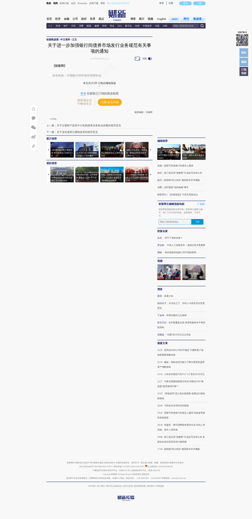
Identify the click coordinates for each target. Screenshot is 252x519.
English (161, 18)
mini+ (175, 18)
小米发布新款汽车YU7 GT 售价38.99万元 (184, 374)
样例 (202, 204)
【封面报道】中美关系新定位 (183, 194)
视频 (150, 18)
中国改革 (147, 26)
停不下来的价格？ (174, 238)
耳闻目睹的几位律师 (176, 315)
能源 (89, 26)
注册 (171, 3)
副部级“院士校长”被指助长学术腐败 (182, 180)
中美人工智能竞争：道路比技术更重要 (186, 245)
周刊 (186, 18)
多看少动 (168, 296)
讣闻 (165, 26)
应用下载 (93, 3)
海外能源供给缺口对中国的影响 (180, 252)
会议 (73, 3)
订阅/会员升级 (110, 102)
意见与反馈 (128, 486)
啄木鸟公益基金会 (114, 486)
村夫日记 (161, 322)
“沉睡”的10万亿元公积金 (178, 334)
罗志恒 (160, 245)
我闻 (55, 3)
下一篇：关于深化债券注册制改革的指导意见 (72, 132)
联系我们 (151, 486)
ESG (120, 26)
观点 (101, 18)
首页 (49, 18)
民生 (112, 26)
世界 (92, 18)
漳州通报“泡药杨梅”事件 (176, 187)
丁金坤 (160, 315)
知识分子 (161, 303)
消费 (81, 26)
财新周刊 (161, 194)
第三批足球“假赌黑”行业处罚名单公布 (183, 173)
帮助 (102, 3)
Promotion (82, 3)
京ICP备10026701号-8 (103, 466)
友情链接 (160, 486)
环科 (104, 26)
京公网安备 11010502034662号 (159, 466)
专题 (157, 26)
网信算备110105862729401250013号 (129, 466)
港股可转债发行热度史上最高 (178, 165)
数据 (48, 3)
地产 (65, 26)
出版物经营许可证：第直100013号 (145, 470)
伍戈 (159, 238)
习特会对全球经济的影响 (176, 405)
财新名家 (162, 231)
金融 (66, 18)
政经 (84, 18)
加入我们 (101, 486)
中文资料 (65, 39)
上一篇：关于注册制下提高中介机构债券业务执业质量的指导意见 (83, 125)
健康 (96, 26)
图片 (141, 18)
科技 (58, 26)
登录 (161, 3)
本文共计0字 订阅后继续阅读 (99, 83)
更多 (50, 26)
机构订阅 (64, 3)
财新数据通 (52, 39)
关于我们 (92, 486)
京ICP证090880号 (86, 466)
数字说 (128, 26)
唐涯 (159, 296)
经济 (58, 18)
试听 (144, 58)
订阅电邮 (243, 71)
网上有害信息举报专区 (118, 3)
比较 (137, 26)
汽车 (73, 26)
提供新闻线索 (140, 486)
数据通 (198, 18)
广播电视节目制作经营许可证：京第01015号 (111, 470)
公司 (75, 18)
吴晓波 (160, 334)
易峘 (159, 252)
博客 (133, 18)
